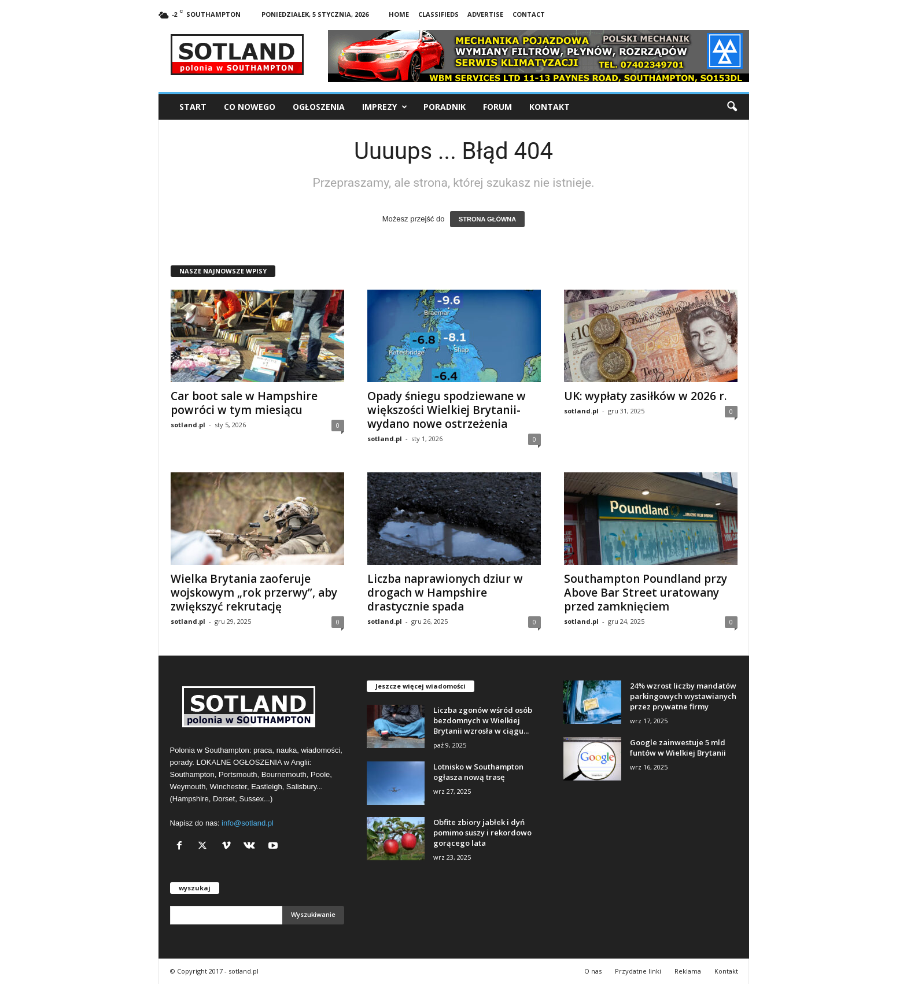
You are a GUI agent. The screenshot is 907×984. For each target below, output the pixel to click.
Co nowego (249, 106)
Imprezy (384, 107)
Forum (497, 106)
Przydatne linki (638, 971)
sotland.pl (188, 424)
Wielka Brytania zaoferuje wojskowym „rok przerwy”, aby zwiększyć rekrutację (254, 592)
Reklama (687, 971)
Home (399, 14)
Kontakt (549, 106)
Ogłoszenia (319, 106)
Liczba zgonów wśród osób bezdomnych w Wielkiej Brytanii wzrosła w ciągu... (482, 720)
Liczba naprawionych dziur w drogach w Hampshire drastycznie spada (445, 592)
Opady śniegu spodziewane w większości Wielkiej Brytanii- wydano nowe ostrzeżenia (446, 410)
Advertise (485, 14)
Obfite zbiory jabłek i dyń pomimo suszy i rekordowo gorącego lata (482, 832)
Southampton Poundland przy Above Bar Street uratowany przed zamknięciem (645, 592)
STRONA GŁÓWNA (487, 219)
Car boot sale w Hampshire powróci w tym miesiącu (244, 403)
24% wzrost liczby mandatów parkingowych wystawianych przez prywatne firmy (683, 696)
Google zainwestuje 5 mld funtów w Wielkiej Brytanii (678, 747)
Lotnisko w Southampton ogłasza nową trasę (478, 771)
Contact (529, 14)
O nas (593, 971)
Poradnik (444, 106)
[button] (731, 107)
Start (193, 106)
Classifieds (438, 14)
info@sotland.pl (248, 823)
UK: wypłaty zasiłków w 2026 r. (645, 396)
